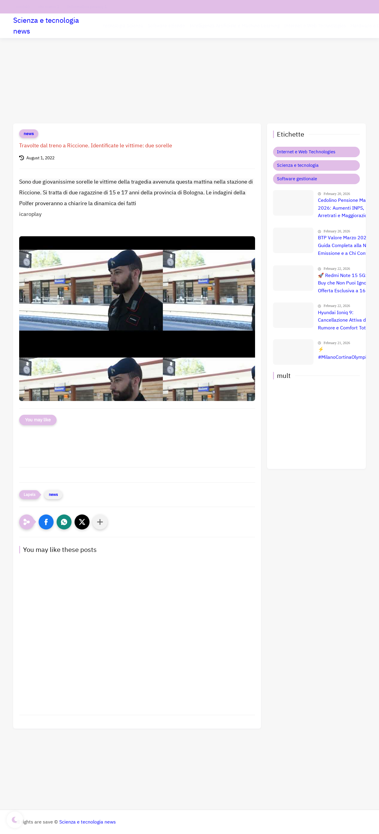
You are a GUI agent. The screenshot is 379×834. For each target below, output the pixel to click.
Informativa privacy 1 (87, 7)
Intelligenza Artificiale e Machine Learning (235, 25)
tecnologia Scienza (123, 25)
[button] (46, 521)
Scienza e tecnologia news (46, 26)
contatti (23, 7)
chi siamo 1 (48, 7)
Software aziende (166, 25)
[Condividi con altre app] (100, 521)
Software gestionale (297, 178)
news (29, 134)
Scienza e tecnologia (298, 165)
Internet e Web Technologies (315, 25)
